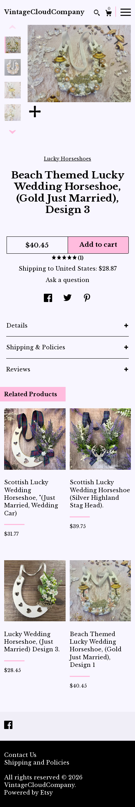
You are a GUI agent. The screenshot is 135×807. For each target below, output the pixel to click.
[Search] (97, 13)
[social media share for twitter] (67, 298)
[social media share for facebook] (48, 298)
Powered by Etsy (28, 792)
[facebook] (8, 725)
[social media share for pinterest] (87, 298)
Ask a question (67, 279)
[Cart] (108, 14)
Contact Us (20, 754)
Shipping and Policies (36, 762)
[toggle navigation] (125, 12)
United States (76, 268)
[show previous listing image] (12, 27)
